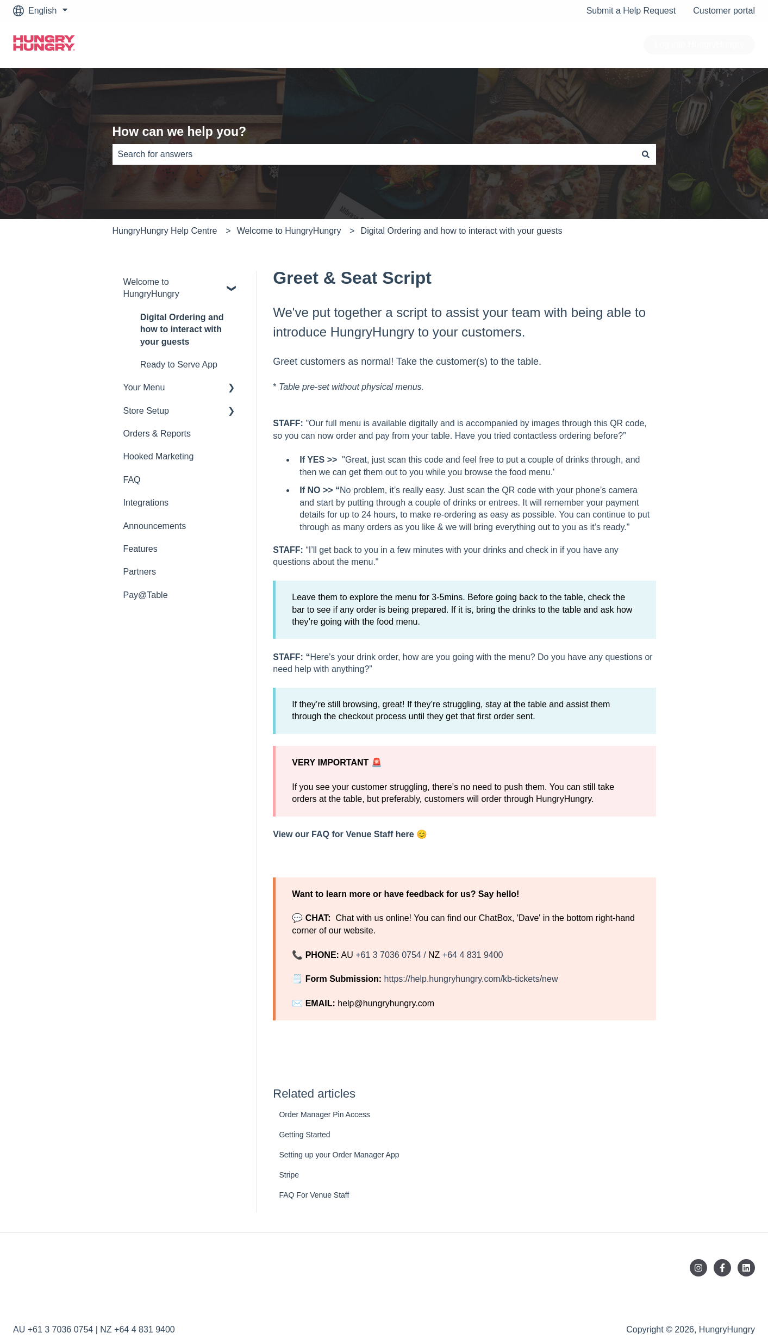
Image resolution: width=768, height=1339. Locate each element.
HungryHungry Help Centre (165, 230)
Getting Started (304, 1134)
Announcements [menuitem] (154, 526)
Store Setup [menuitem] (146, 410)
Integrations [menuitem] (146, 502)
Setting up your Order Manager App (339, 1154)
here (405, 834)
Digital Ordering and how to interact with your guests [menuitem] (182, 329)
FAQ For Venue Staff (314, 1195)
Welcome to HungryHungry (289, 230)
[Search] (645, 154)
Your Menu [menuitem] (144, 387)
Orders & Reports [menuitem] (157, 433)
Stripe (289, 1174)
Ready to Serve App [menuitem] (178, 364)
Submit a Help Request (631, 10)
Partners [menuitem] (139, 571)
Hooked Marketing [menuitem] (158, 456)
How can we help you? (180, 131)
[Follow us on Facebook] (722, 1267)
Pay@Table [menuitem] (145, 595)
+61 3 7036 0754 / (391, 955)
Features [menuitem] (140, 548)
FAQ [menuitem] (132, 479)
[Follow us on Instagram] (698, 1267)
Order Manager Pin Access (324, 1114)
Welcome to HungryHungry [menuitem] (151, 287)
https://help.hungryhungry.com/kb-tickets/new (470, 978)
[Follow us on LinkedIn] (746, 1267)
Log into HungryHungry (699, 44)
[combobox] (374, 154)
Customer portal (724, 10)
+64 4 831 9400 (472, 955)
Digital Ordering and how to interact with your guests (462, 230)
